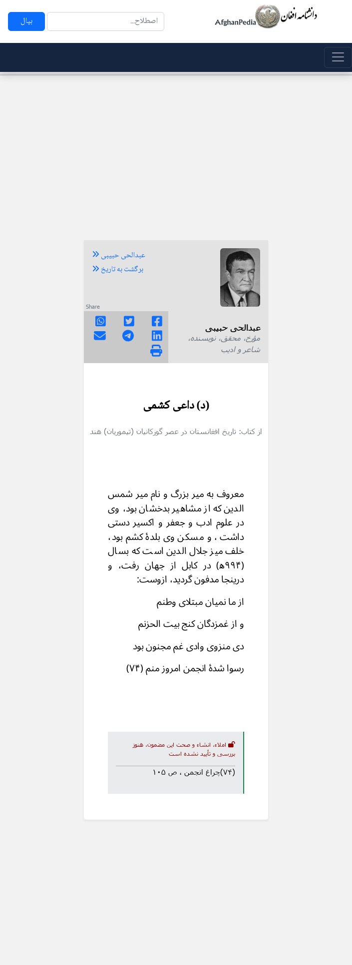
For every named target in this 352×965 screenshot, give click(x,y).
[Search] (105, 21)
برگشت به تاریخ (117, 269)
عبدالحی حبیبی (118, 255)
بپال (26, 21)
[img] (156, 351)
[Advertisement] (176, 153)
